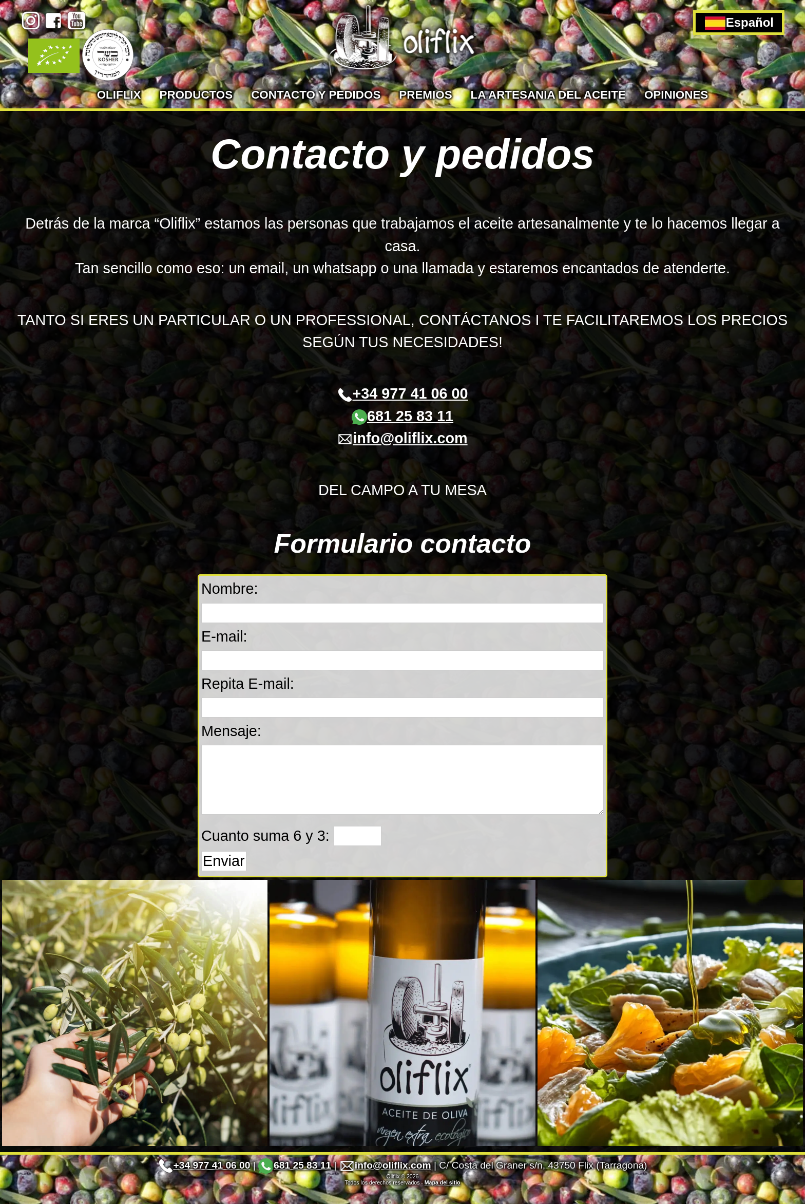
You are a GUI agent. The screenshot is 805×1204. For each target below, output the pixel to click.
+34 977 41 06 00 (402, 393)
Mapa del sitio (443, 1198)
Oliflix (119, 94)
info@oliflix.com (402, 438)
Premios (425, 94)
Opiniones (676, 94)
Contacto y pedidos (315, 94)
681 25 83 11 (402, 416)
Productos (196, 94)
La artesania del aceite (548, 94)
